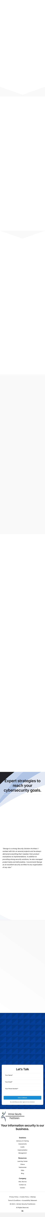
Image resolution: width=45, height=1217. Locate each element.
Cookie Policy (24, 1125)
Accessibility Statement (29, 1128)
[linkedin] (22, 1139)
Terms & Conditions (14, 1128)
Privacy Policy (13, 1125)
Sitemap (33, 1125)
